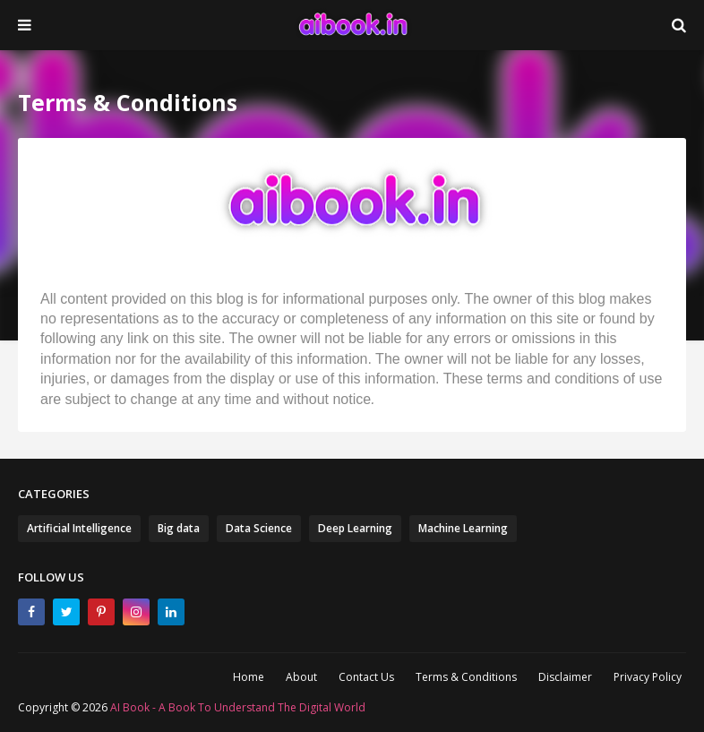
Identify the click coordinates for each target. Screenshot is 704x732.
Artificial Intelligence (79, 528)
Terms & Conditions (466, 677)
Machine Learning (463, 528)
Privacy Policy (648, 677)
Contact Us (366, 677)
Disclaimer (565, 677)
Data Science (259, 528)
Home (248, 677)
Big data (179, 528)
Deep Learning (355, 528)
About (301, 677)
